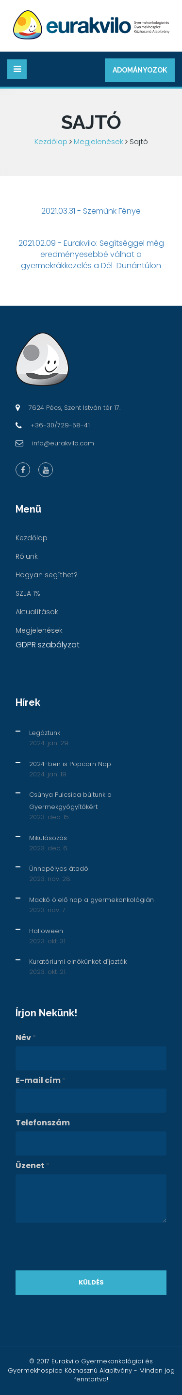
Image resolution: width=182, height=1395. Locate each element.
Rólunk (27, 556)
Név (26, 1037)
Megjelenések (98, 141)
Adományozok (140, 70)
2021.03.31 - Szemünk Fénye (91, 211)
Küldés (91, 1282)
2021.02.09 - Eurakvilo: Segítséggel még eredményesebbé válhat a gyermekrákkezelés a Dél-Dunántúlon (91, 254)
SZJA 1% (28, 593)
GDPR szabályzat (48, 644)
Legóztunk (44, 732)
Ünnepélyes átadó (58, 868)
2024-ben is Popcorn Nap (70, 764)
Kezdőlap (50, 141)
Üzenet (33, 1165)
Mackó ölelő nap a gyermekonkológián (91, 899)
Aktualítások (37, 612)
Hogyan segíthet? (47, 575)
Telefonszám (43, 1123)
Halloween (46, 931)
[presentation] (89, 1247)
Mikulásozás (48, 838)
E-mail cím (41, 1080)
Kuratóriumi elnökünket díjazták (78, 961)
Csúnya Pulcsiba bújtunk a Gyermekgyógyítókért (70, 800)
